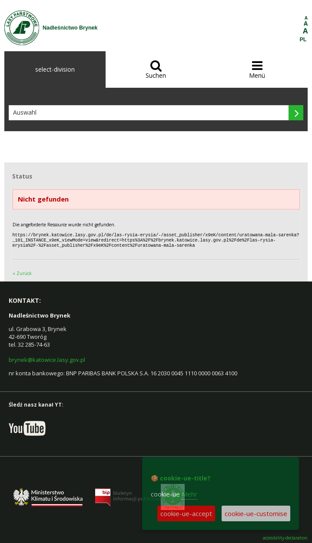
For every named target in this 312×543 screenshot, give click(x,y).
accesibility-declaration (285, 536)
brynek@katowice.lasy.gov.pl (47, 358)
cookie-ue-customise (256, 513)
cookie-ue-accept (186, 513)
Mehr (189, 494)
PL (303, 39)
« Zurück (22, 272)
